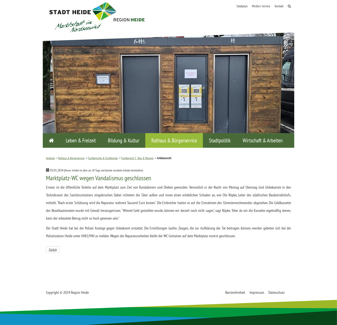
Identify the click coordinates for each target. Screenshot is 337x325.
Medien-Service (261, 6)
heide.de (50, 158)
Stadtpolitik (220, 140)
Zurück (53, 249)
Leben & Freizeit (81, 140)
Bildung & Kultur (123, 140)
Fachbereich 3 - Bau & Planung (137, 158)
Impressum (257, 292)
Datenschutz (276, 292)
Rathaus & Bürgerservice (174, 140)
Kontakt (279, 6)
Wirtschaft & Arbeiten (263, 140)
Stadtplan (242, 6)
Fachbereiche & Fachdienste (103, 158)
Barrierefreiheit (235, 292)
